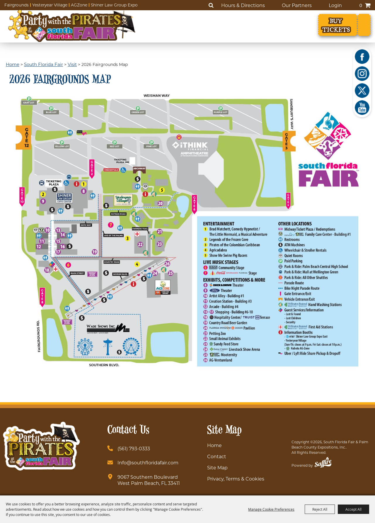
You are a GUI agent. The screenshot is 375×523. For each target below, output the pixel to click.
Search (211, 5)
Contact (216, 456)
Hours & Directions (243, 5)
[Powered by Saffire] (323, 463)
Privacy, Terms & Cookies (235, 479)
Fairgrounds (16, 5)
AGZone (79, 5)
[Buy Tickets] (344, 25)
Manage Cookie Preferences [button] (271, 509)
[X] (362, 90)
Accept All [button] (353, 509)
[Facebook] (362, 56)
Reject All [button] (319, 509)
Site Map (217, 467)
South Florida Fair (43, 64)
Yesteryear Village (49, 5)
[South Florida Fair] (72, 26)
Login (335, 5)
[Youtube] (362, 107)
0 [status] (360, 5)
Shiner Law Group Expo (114, 5)
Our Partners (297, 5)
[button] (187, 231)
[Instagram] (362, 73)
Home (12, 64)
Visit (72, 64)
